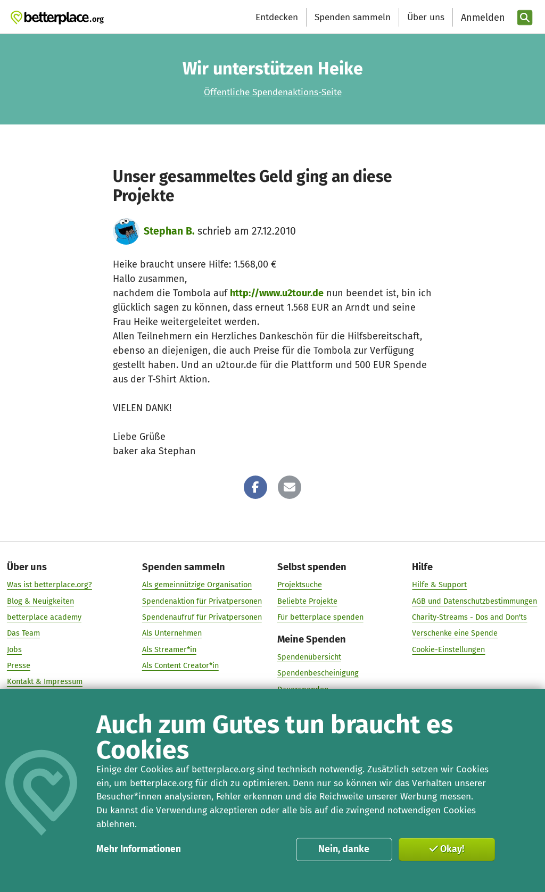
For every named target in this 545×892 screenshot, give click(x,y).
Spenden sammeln (353, 17)
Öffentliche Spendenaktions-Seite (273, 92)
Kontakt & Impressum (44, 682)
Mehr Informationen (138, 849)
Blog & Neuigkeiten (40, 601)
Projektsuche (299, 585)
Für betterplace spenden (320, 617)
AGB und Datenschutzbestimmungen (474, 601)
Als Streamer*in (169, 649)
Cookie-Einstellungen (448, 649)
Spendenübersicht (309, 657)
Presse (18, 665)
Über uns (425, 17)
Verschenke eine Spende (455, 633)
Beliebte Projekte (307, 601)
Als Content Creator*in (180, 665)
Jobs (14, 649)
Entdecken (276, 17)
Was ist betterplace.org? (49, 585)
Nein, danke (343, 849)
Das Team (23, 633)
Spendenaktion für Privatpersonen (202, 601)
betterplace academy (44, 617)
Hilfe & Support (439, 585)
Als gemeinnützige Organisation (197, 585)
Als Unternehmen (172, 633)
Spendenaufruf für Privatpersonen (202, 617)
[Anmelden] (481, 18)
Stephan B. (169, 231)
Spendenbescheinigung (318, 673)
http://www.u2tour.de (277, 293)
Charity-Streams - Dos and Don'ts (469, 617)
